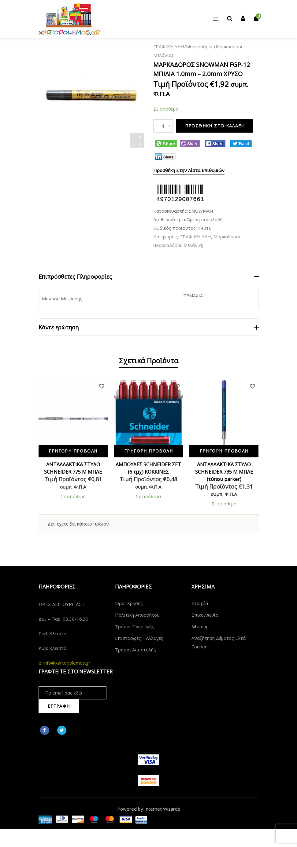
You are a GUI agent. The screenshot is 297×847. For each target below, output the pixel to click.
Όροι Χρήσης (129, 603)
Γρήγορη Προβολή (73, 451)
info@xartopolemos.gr (67, 663)
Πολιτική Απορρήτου (137, 615)
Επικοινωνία (204, 615)
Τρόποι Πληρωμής (134, 626)
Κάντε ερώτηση (59, 327)
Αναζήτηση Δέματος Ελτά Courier (218, 642)
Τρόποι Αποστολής (135, 650)
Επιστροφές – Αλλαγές (139, 638)
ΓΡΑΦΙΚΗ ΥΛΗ (168, 46)
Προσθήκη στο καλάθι (214, 126)
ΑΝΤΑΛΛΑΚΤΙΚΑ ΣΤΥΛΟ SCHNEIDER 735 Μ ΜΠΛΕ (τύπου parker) (224, 471)
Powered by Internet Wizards (148, 809)
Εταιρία (199, 603)
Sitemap (200, 626)
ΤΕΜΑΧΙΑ (193, 295)
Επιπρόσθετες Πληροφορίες (75, 276)
